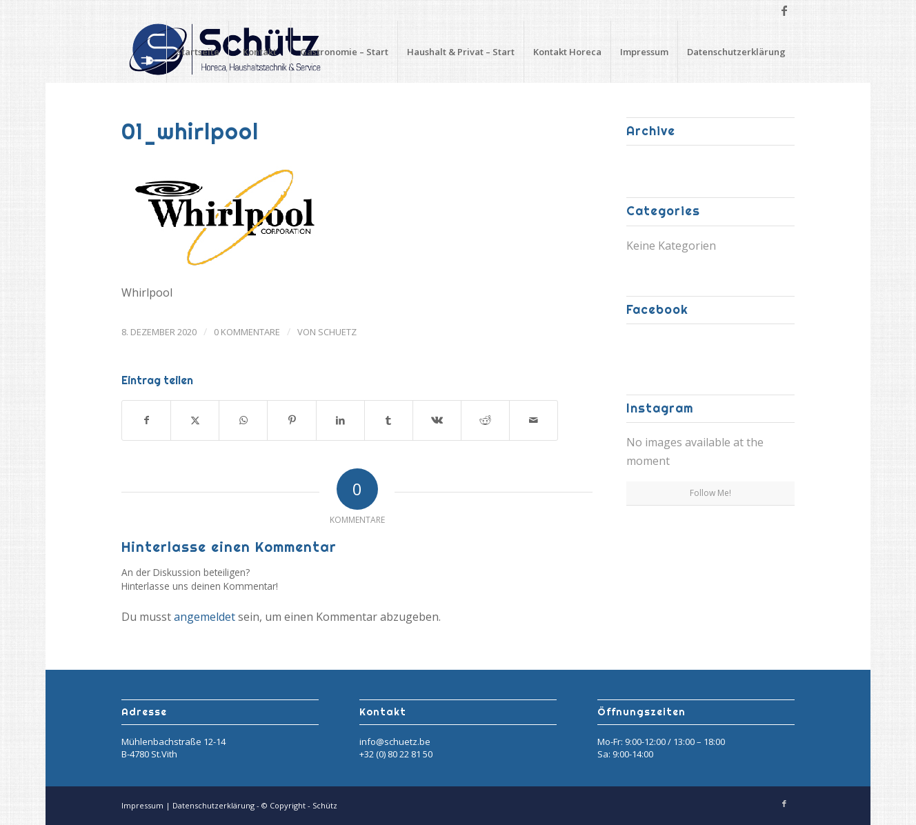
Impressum (644, 52)
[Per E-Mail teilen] (533, 420)
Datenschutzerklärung (736, 52)
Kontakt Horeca (567, 52)
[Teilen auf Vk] (437, 420)
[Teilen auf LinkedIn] (340, 420)
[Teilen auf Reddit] (485, 420)
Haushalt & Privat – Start (461, 52)
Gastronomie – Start (344, 52)
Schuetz (337, 332)
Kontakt (260, 52)
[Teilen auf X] (195, 420)
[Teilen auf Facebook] (146, 420)
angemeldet (204, 616)
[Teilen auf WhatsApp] (243, 420)
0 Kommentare (247, 332)
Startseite (197, 52)
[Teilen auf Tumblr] (388, 420)
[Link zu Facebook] (784, 10)
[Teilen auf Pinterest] (291, 420)
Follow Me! (710, 493)
